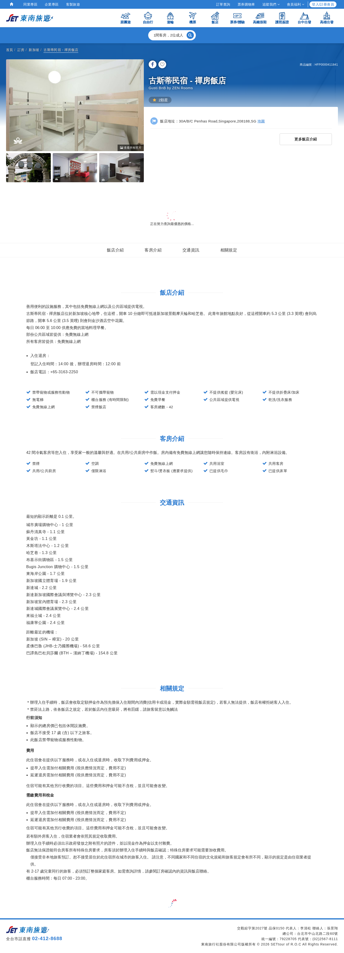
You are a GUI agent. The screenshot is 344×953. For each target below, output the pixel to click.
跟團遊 (125, 17)
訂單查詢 (223, 4)
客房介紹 (153, 250)
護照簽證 (282, 17)
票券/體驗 (237, 17)
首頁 (9, 50)
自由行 (148, 17)
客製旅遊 (73, 4)
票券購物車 (246, 4)
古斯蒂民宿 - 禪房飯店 (60, 50)
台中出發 (304, 17)
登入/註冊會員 (323, 4)
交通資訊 (190, 250)
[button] (172, 35)
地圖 (261, 121)
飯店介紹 (115, 250)
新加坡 (34, 50)
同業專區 (30, 4)
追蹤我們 (271, 4)
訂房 (21, 50)
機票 (193, 17)
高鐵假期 (260, 17)
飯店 (215, 17)
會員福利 (295, 4)
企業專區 (52, 4)
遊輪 (170, 17)
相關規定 (228, 250)
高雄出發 (327, 17)
